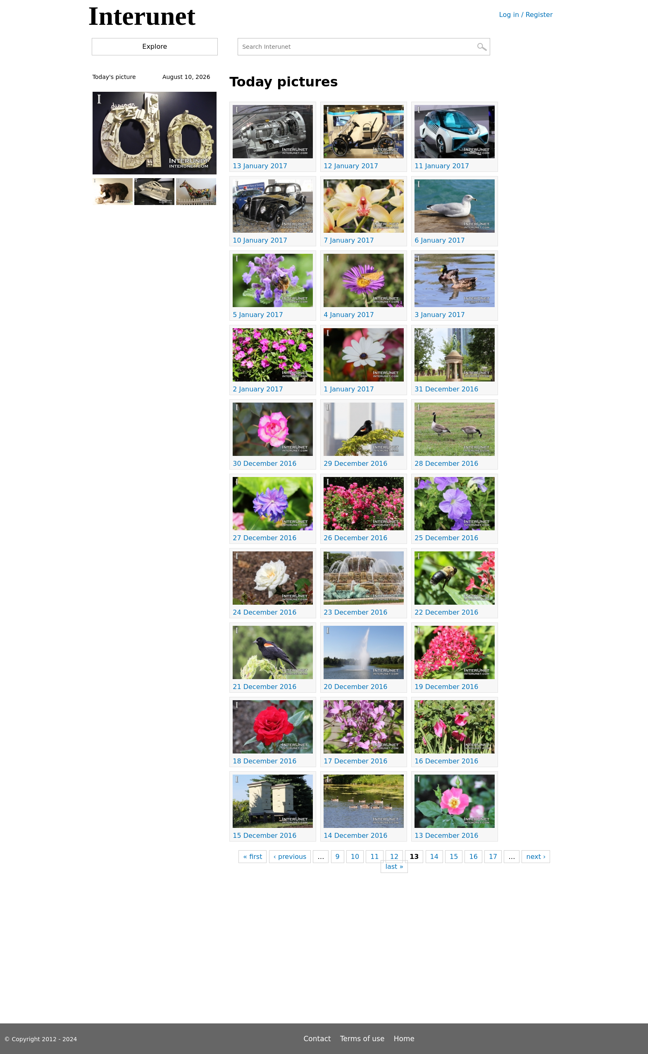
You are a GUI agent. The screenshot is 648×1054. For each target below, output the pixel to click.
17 (493, 857)
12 (394, 857)
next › (536, 857)
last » (394, 866)
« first (252, 857)
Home (404, 1039)
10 (355, 857)
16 (473, 857)
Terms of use (362, 1039)
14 (434, 857)
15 (454, 857)
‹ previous (290, 857)
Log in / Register (526, 15)
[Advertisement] (379, 946)
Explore (154, 46)
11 (374, 857)
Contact (319, 1039)
